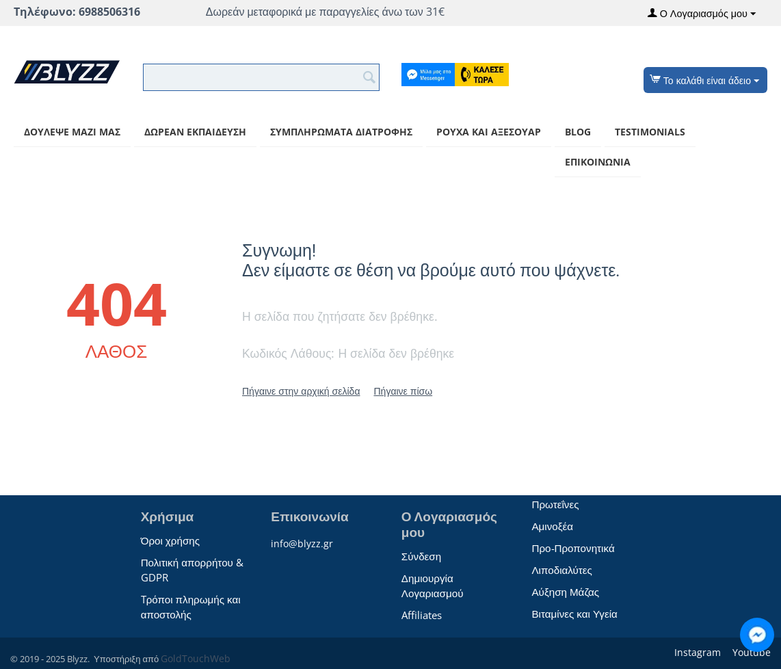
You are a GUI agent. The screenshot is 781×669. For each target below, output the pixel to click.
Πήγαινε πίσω (402, 390)
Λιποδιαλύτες (561, 570)
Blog (578, 131)
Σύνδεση (421, 556)
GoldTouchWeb (195, 658)
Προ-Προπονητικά (572, 548)
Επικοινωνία (598, 161)
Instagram (696, 652)
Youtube (750, 652)
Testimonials (650, 131)
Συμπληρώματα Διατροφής (341, 131)
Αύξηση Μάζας (565, 592)
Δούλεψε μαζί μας (72, 131)
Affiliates (421, 615)
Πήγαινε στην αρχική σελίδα (301, 390)
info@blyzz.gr (302, 543)
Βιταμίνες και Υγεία (574, 613)
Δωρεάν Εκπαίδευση (195, 131)
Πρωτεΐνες (555, 504)
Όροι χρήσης (170, 540)
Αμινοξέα (552, 526)
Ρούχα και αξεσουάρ (488, 131)
